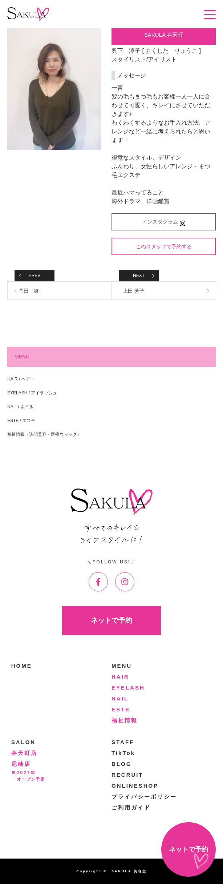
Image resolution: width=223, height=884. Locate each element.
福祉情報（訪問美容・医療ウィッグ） (44, 434)
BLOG (121, 764)
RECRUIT (127, 775)
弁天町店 (24, 753)
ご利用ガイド (131, 807)
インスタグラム (163, 222)
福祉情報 (125, 720)
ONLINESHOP (135, 786)
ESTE (121, 709)
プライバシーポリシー (144, 796)
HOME (21, 666)
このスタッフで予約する (164, 246)
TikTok (123, 753)
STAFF (123, 742)
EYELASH (128, 687)
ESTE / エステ (21, 420)
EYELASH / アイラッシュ (32, 392)
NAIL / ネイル (20, 406)
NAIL (120, 698)
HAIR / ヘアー (21, 379)
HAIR (120, 677)
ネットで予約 (111, 620)
